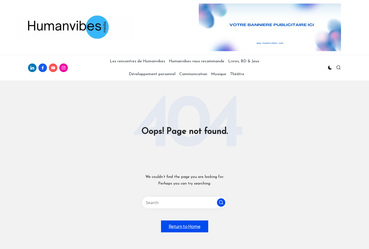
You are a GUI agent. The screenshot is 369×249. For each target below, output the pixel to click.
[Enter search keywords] (184, 202)
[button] (221, 202)
